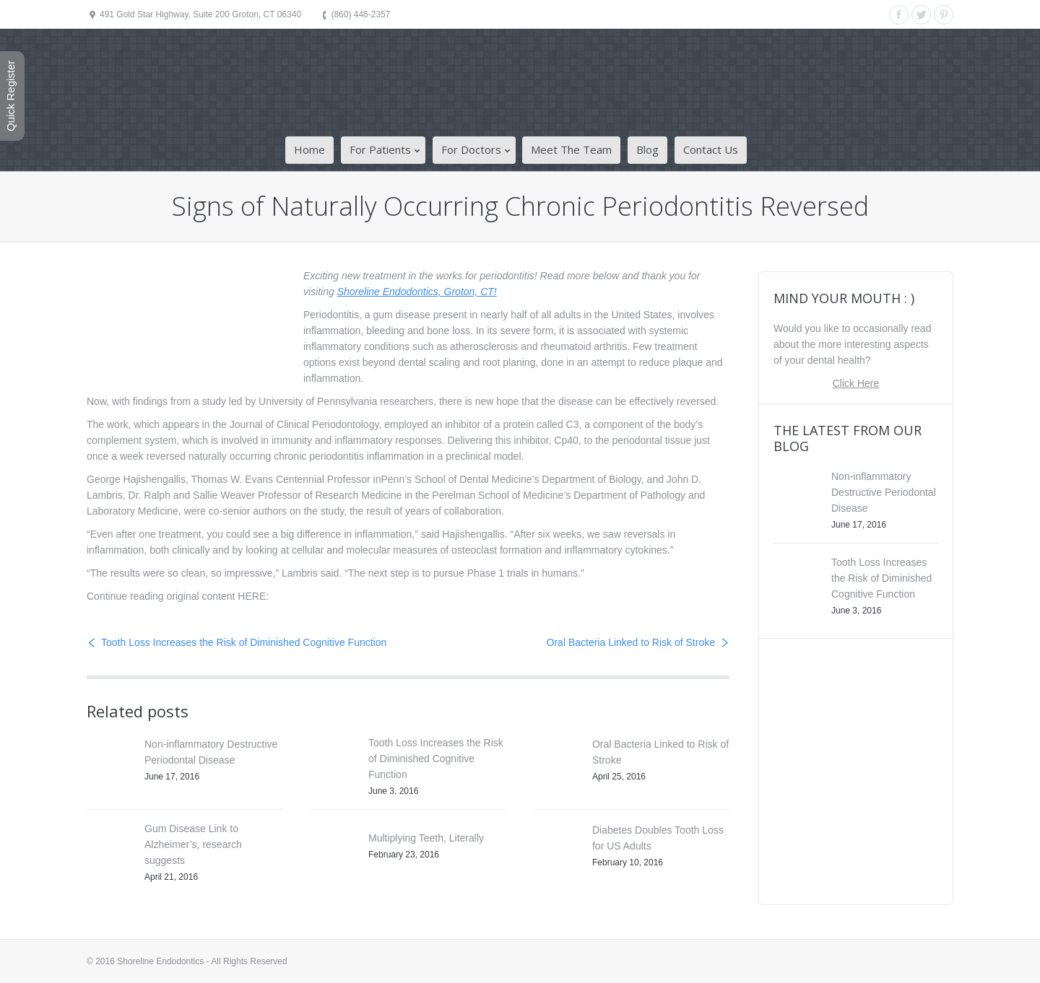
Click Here (856, 383)
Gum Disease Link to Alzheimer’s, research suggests (193, 844)
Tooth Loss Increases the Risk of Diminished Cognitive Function (243, 642)
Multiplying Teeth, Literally (426, 838)
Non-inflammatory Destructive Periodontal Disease (883, 492)
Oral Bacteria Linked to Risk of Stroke (631, 642)
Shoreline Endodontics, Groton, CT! (417, 291)
